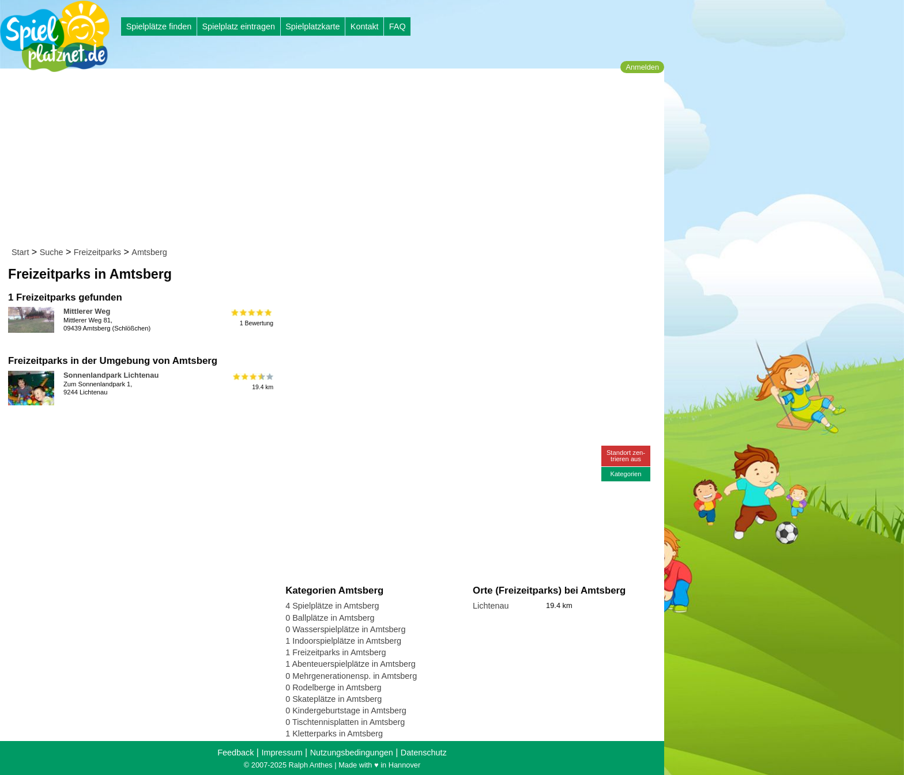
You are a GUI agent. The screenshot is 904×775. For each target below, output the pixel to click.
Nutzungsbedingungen (351, 752)
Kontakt (365, 26)
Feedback (235, 752)
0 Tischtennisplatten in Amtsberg (345, 722)
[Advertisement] (336, 160)
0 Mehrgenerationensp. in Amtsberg (351, 676)
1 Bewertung (252, 317)
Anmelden (642, 67)
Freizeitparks (97, 252)
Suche (51, 252)
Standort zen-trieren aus (626, 455)
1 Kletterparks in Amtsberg (334, 733)
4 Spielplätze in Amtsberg (332, 605)
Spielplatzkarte (312, 26)
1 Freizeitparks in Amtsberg (335, 652)
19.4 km (252, 381)
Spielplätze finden (159, 26)
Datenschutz (424, 752)
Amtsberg (149, 252)
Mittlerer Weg (86, 311)
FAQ (397, 26)
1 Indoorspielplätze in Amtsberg (343, 640)
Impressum (281, 752)
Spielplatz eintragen (238, 26)
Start (20, 252)
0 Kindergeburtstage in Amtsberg (345, 710)
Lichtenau (490, 605)
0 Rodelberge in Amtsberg (333, 687)
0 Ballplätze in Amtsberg (329, 617)
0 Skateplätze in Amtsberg (333, 699)
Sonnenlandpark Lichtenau (111, 375)
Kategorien (625, 473)
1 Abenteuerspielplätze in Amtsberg (350, 663)
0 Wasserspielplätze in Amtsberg (345, 629)
